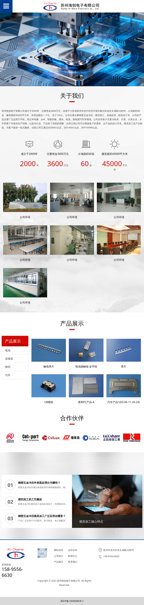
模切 (7, 367)
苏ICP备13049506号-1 (72, 601)
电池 (7, 350)
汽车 (7, 375)
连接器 (9, 358)
